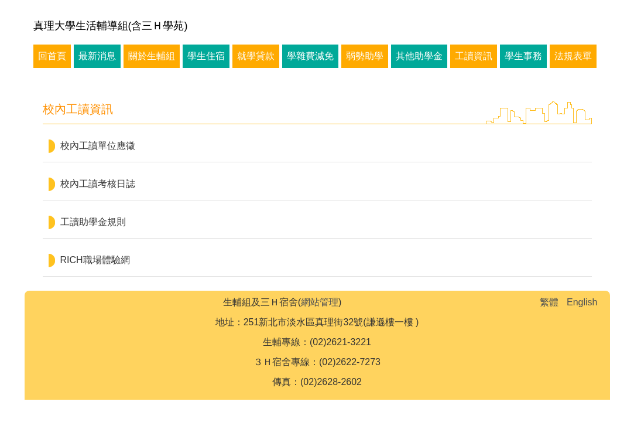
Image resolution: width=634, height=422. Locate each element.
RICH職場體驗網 (95, 260)
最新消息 (97, 56)
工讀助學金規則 (93, 222)
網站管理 (319, 302)
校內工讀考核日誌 (97, 184)
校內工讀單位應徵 (97, 146)
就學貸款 (256, 56)
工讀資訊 (473, 56)
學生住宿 (206, 56)
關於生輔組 (151, 56)
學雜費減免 (310, 56)
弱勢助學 (364, 56)
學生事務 (523, 56)
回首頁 (52, 56)
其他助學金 (419, 56)
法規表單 (573, 56)
